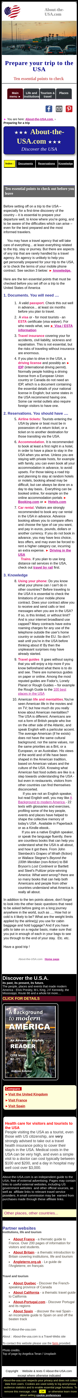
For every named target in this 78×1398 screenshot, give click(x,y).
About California (26, 1292)
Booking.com (28, 502)
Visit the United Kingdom (28, 1094)
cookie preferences (48, 1395)
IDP (21, 367)
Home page (52, 959)
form (55, 1343)
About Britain (23, 1252)
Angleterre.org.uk (27, 1262)
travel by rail (43, 567)
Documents (25, 163)
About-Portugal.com (29, 1302)
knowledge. (61, 270)
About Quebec (24, 1283)
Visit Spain (16, 1106)
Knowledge (65, 163)
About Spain (23, 1311)
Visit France (17, 1100)
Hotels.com (57, 502)
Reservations (46, 163)
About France (24, 1239)
